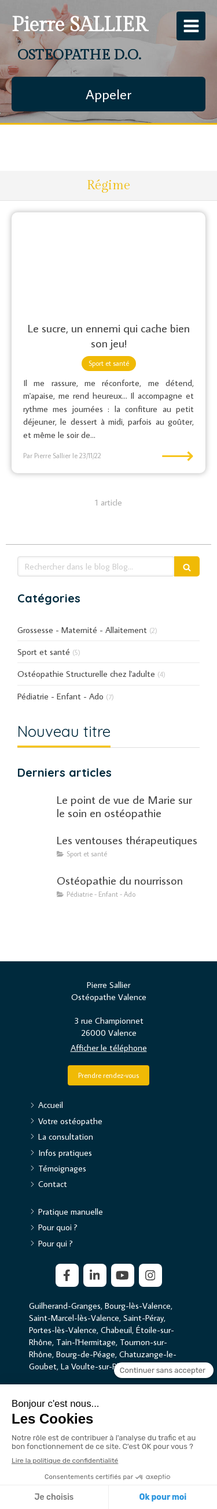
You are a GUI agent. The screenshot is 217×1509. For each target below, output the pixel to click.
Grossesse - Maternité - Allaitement (82, 629)
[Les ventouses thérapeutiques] (34, 851)
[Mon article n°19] (34, 891)
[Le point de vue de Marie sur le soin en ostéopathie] (34, 810)
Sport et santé (43, 651)
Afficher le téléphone (109, 1047)
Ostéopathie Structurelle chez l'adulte (86, 673)
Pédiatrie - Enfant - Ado (60, 696)
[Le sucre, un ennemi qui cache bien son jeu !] (108, 260)
